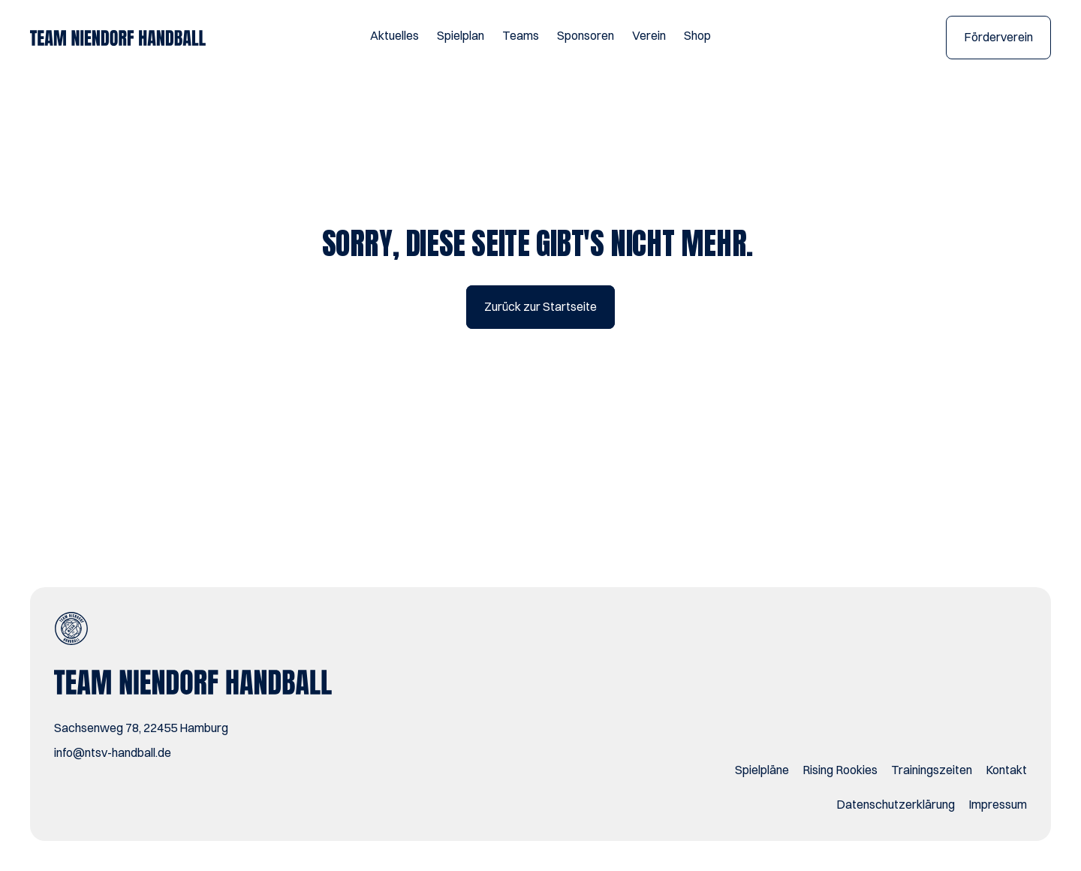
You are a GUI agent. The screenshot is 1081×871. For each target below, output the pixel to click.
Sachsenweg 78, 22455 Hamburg (141, 727)
